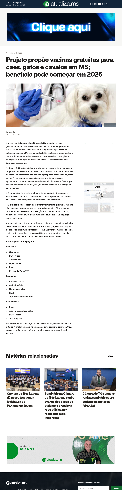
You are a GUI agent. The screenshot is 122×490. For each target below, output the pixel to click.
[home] (61, 4)
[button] (113, 4)
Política (110, 356)
